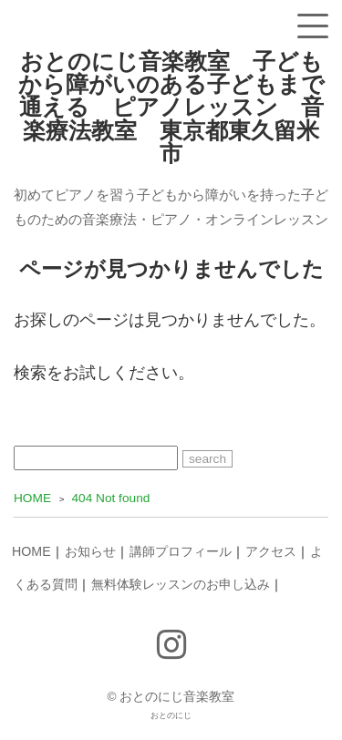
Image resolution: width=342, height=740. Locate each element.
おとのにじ (171, 715)
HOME (31, 551)
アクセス (270, 551)
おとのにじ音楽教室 (176, 697)
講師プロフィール (181, 551)
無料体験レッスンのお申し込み (180, 584)
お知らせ (90, 551)
